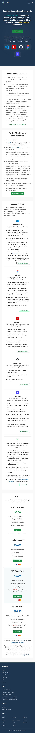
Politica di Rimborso (7, 694)
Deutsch (3, 720)
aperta (9, 143)
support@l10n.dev (6, 709)
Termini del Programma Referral (9, 699)
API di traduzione (16, 253)
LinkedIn (4, 707)
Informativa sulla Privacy (17, 642)
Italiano (24, 720)
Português (25, 722)
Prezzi (3, 670)
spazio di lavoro (16, 147)
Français (25, 717)
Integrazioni (5, 677)
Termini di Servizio (25, 641)
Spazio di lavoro (6, 672)
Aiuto (3, 679)
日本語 (3, 722)
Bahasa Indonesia (16, 720)
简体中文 (4, 725)
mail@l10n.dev (26, 655)
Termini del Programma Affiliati (9, 696)
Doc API (4, 675)
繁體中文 (14, 725)
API (17, 464)
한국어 (13, 722)
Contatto (4, 682)
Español (14, 717)
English (3, 717)
